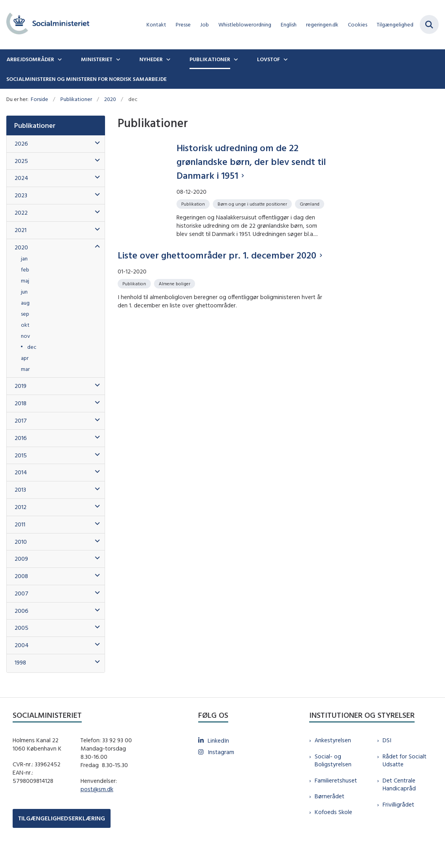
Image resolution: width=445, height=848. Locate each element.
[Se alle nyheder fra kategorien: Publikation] (193, 203)
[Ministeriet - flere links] (117, 59)
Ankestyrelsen (333, 740)
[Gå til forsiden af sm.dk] (44, 25)
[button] (95, 143)
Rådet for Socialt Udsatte (404, 760)
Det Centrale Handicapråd (399, 784)
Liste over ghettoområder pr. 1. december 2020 (217, 255)
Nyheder (151, 59)
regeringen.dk (322, 25)
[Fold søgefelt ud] (429, 24)
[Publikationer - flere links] (235, 59)
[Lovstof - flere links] (285, 59)
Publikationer (210, 59)
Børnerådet (329, 796)
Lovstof (268, 59)
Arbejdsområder (30, 59)
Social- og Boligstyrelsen (333, 760)
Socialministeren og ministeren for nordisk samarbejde (86, 78)
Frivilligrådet (398, 804)
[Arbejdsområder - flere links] (59, 59)
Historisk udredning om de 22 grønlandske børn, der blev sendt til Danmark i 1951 (251, 161)
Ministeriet (97, 59)
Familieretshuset (336, 780)
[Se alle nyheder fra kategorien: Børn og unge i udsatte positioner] (253, 203)
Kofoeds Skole (333, 812)
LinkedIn (218, 740)
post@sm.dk (97, 789)
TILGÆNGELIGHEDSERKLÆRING (61, 818)
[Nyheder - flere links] (167, 59)
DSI (387, 740)
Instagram (221, 752)
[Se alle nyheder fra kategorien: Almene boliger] (175, 283)
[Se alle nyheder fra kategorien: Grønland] (310, 203)
